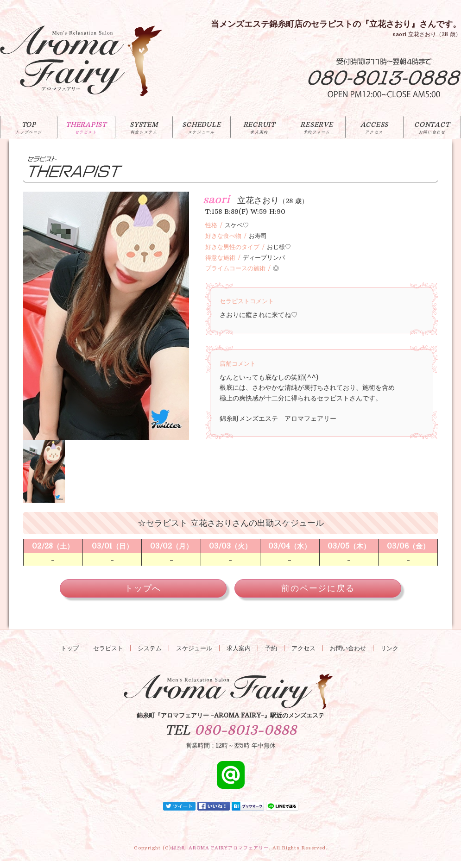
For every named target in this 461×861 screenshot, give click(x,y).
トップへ (143, 588)
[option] (106, 316)
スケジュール (194, 648)
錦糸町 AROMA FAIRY (220, 848)
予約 (271, 648)
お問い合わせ (348, 648)
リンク (389, 648)
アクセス (303, 648)
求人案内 (239, 648)
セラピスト (108, 648)
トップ (70, 648)
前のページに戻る (317, 588)
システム (150, 648)
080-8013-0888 (245, 730)
